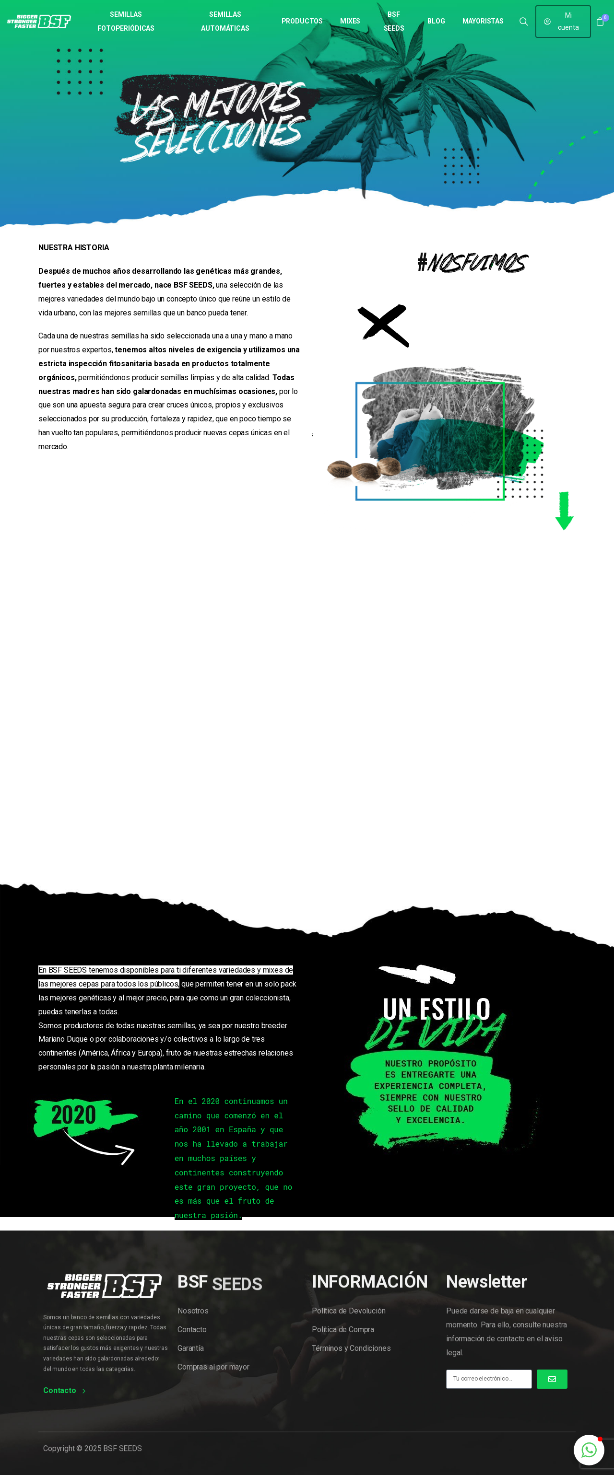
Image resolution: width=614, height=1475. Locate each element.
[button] (589, 1450)
